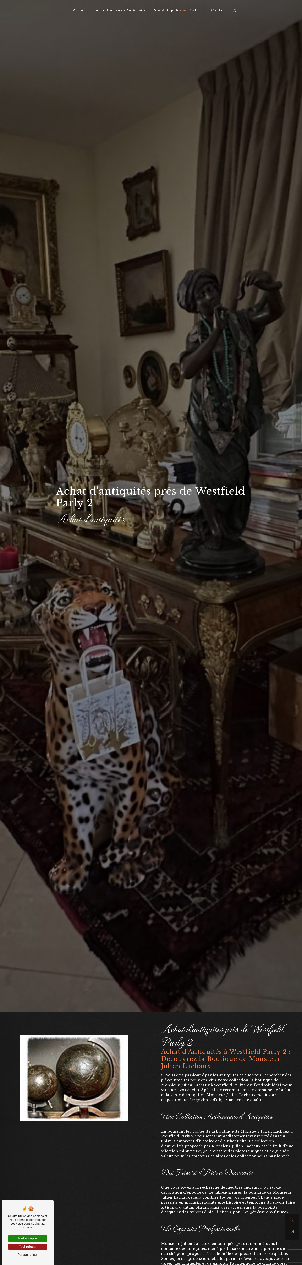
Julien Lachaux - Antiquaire (120, 10)
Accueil (80, 10)
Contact (218, 10)
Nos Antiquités (167, 10)
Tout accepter (27, 1238)
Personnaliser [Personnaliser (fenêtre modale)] (27, 1255)
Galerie (197, 10)
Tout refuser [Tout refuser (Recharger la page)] (28, 1247)
